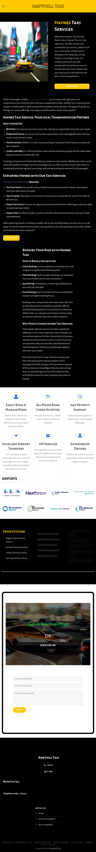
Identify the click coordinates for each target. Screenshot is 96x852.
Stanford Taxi (21, 842)
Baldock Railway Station (48, 539)
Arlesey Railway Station (16, 553)
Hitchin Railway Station (48, 534)
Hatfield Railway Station (48, 550)
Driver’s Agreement (61, 842)
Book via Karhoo (48, 845)
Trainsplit (89, 842)
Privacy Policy (77, 842)
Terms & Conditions (42, 842)
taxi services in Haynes (38, 99)
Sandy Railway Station (47, 556)
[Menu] (3, 6)
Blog (30, 842)
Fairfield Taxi (7, 842)
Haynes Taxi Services (16, 182)
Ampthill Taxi (48, 757)
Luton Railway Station (47, 545)
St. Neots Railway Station (17, 547)
